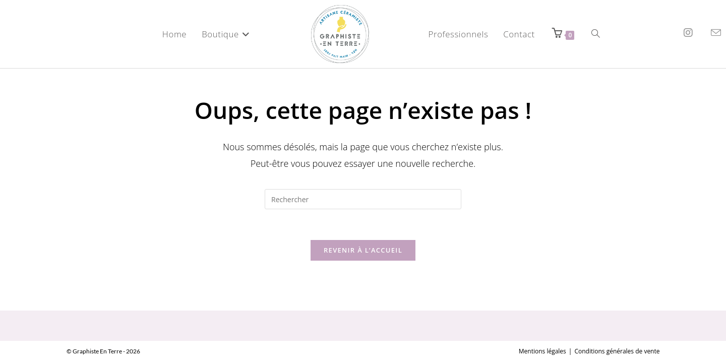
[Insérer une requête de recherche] (363, 199)
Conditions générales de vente (616, 327)
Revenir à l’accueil (363, 250)
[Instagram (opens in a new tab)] (688, 33)
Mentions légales (542, 327)
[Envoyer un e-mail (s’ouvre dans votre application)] (716, 32)
